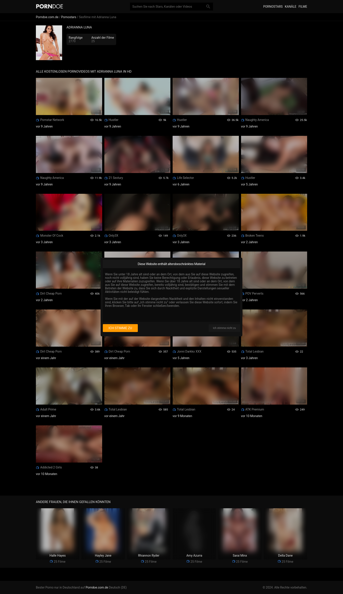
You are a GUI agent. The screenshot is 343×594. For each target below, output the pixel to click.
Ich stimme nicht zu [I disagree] (224, 328)
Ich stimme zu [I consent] (120, 328)
